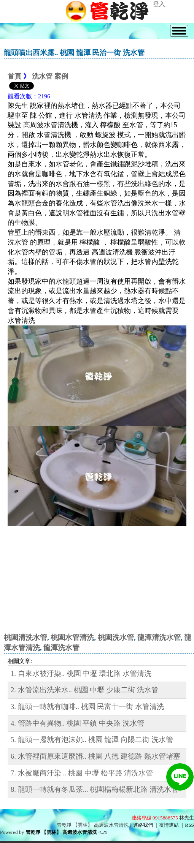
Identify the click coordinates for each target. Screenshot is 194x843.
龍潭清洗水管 (159, 637)
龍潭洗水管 (61, 648)
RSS (189, 825)
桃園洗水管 (116, 637)
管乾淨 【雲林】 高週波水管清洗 (61, 832)
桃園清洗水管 (25, 637)
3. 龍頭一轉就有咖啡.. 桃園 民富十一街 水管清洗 (87, 706)
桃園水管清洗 (72, 637)
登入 (159, 4)
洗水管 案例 (50, 76)
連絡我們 (143, 825)
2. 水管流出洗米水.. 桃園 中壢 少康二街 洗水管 (85, 690)
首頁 (14, 76)
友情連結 (169, 825)
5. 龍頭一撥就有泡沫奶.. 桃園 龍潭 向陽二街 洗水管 (92, 740)
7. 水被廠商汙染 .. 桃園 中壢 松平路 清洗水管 (82, 773)
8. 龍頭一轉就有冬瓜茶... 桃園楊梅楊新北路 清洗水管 (94, 789)
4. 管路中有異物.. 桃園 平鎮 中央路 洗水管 (77, 723)
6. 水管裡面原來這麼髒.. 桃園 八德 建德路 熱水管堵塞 (95, 756)
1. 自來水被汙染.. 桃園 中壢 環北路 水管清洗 (81, 673)
